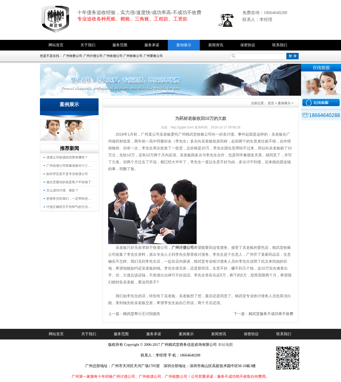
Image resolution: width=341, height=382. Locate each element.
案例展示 (183, 45)
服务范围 (119, 45)
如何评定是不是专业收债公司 (67, 174)
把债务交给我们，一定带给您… (68, 198)
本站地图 (225, 345)
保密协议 (247, 45)
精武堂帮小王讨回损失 (141, 314)
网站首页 (55, 45)
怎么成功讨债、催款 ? (62, 190)
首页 (271, 103)
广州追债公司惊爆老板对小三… (68, 165)
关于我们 (87, 45)
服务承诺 (151, 45)
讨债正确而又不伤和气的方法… (68, 207)
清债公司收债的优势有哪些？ (67, 157)
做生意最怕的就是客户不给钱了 (68, 182)
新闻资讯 (215, 45)
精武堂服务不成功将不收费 (271, 314)
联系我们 (279, 45)
